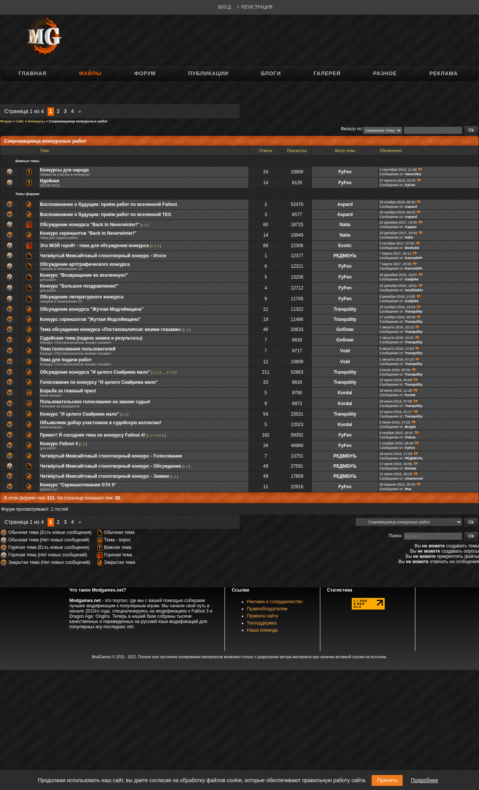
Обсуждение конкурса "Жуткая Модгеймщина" (92, 309)
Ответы (265, 151)
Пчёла (410, 437)
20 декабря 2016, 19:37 (398, 275)
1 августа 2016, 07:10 (396, 359)
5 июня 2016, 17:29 (394, 422)
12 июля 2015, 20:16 (395, 474)
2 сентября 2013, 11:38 (398, 169)
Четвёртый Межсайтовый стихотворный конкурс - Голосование (111, 456)
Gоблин (345, 329)
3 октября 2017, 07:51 (397, 243)
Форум (145, 73)
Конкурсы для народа (64, 170)
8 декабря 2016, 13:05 (397, 296)
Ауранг (411, 227)
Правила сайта (262, 616)
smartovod (414, 478)
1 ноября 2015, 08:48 (396, 443)
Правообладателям (267, 608)
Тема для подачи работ (66, 359)
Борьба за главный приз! (68, 391)
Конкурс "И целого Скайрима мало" (79, 414)
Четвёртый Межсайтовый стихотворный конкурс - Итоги (103, 255)
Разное (385, 73)
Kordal (345, 392)
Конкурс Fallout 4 (59, 443)
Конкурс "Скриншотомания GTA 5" (78, 484)
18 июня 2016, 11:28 (395, 390)
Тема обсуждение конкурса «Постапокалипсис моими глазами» (110, 329)
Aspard (345, 204)
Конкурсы (36, 121)
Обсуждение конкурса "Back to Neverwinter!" (89, 224)
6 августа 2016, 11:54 (396, 348)
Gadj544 (411, 279)
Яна (408, 489)
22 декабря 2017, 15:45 (398, 222)
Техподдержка (262, 623)
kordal (410, 395)
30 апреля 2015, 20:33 (397, 484)
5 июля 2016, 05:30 (394, 370)
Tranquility (345, 309)
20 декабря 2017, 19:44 (398, 233)
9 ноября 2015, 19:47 (396, 433)
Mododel (412, 248)
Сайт (20, 121)
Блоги (271, 73)
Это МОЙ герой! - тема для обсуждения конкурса (94, 245)
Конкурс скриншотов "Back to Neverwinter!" (88, 233)
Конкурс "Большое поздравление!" (79, 286)
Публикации (208, 73)
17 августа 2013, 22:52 (397, 180)
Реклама (443, 73)
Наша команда (262, 630)
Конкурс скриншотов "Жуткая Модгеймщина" (90, 319)
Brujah (410, 427)
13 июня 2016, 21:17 (395, 412)
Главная (32, 73)
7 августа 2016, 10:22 (396, 327)
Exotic (345, 245)
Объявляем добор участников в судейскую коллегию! (100, 422)
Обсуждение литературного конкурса (81, 297)
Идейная (49, 180)
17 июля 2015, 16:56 (395, 464)
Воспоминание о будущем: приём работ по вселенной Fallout (108, 204)
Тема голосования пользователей (78, 349)
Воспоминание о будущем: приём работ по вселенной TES (105, 214)
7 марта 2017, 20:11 (395, 253)
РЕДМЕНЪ (345, 255)
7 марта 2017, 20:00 (395, 264)
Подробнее (424, 780)
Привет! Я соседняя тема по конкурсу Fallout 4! (92, 435)
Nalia (345, 224)
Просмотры (297, 151)
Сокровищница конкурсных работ (78, 121)
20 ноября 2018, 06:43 (397, 202)
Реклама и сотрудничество (275, 601)
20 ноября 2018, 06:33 (397, 212)
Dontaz (411, 468)
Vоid (345, 350)
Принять (387, 780)
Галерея (327, 73)
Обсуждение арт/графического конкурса (85, 264)
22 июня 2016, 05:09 (395, 380)
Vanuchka (413, 174)
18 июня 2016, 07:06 (395, 401)
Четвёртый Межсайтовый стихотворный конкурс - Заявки (104, 476)
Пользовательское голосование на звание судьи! (95, 401)
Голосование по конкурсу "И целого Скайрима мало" (99, 382)
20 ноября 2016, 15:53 (397, 307)
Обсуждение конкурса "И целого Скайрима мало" (95, 372)
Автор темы (345, 151)
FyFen (344, 171)
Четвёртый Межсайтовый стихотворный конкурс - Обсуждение (110, 466)
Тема (44, 151)
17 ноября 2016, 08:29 (397, 317)
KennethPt (413, 258)
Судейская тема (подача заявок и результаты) (91, 338)
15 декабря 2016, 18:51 (398, 286)
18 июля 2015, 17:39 (395, 454)
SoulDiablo (414, 290)
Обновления (390, 151)
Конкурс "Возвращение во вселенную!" (84, 275)
